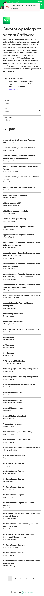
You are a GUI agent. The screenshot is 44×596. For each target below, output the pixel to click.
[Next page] (38, 578)
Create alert (14, 89)
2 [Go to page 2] (15, 578)
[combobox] (4, 111)
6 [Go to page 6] (33, 578)
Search (6, 100)
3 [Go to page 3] (20, 578)
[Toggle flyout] (39, 110)
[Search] (22, 103)
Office (6, 109)
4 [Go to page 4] (26, 578)
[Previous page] (5, 578)
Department (8, 117)
